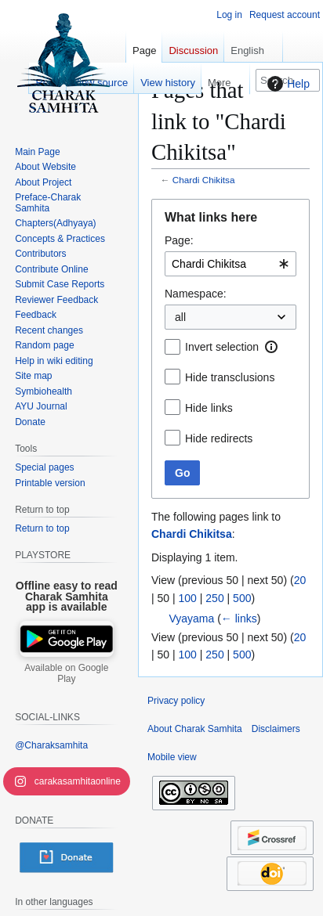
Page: (179, 240)
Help (286, 84)
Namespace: (196, 293)
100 (188, 598)
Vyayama (191, 618)
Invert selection (222, 347)
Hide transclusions (229, 377)
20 (300, 580)
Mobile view (172, 757)
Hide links (209, 408)
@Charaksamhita (51, 745)
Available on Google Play (66, 673)
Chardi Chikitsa (203, 180)
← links (239, 618)
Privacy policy (176, 700)
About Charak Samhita (194, 728)
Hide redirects (218, 438)
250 (214, 598)
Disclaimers (276, 728)
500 (242, 598)
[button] (271, 346)
